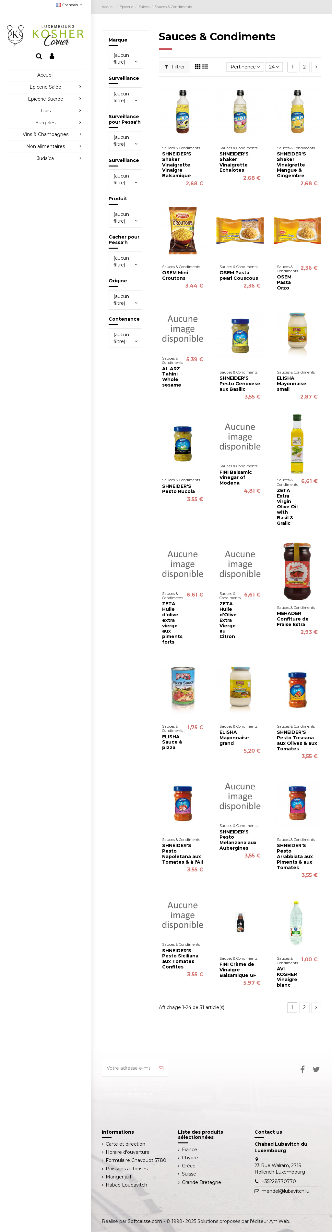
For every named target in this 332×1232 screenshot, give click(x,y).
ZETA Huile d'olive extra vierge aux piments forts (172, 623)
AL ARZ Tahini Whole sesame (171, 377)
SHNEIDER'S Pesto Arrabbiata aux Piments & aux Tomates (295, 856)
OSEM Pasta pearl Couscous (238, 275)
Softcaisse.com (145, 1221)
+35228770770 (279, 1181)
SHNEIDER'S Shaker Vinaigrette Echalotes (234, 162)
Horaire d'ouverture (127, 1152)
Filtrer (175, 67)
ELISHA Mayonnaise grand (234, 737)
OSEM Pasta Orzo (284, 282)
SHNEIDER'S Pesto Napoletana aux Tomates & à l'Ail (182, 854)
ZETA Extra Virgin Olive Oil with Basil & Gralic (287, 506)
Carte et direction (125, 1144)
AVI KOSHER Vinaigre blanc (287, 977)
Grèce (189, 1166)
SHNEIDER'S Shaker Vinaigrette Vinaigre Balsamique (176, 165)
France (189, 1149)
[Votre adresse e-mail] (128, 1068)
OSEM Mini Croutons (175, 275)
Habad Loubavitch (126, 1185)
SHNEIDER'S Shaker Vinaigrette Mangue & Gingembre (291, 165)
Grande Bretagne (201, 1182)
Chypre (190, 1158)
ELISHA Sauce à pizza (172, 742)
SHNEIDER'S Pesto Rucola (178, 489)
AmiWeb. (279, 1221)
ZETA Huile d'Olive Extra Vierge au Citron (228, 620)
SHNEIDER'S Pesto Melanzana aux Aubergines (237, 840)
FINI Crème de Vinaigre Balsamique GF (237, 969)
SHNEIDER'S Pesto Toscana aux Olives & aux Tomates (297, 740)
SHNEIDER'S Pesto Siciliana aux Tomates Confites (180, 959)
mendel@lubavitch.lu (285, 1191)
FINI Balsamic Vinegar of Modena (235, 477)
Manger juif (118, 1177)
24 (274, 67)
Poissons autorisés (127, 1169)
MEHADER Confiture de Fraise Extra (293, 618)
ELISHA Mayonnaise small (291, 383)
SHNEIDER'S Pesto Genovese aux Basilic (239, 383)
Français (70, 4)
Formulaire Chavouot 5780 (136, 1160)
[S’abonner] (161, 1068)
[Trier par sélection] (245, 67)
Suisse (189, 1174)
